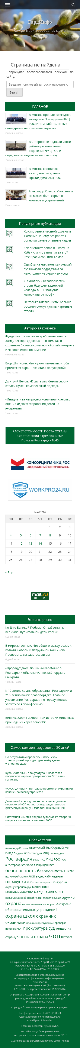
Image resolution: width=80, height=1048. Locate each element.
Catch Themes (61, 1040)
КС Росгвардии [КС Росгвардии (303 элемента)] (33, 853)
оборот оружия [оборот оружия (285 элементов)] (52, 897)
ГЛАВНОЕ (40, 106)
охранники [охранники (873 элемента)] (15, 922)
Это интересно (40, 619)
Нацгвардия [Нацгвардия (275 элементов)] (56, 853)
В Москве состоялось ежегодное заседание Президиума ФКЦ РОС (45, 173)
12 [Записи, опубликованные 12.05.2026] (21, 543)
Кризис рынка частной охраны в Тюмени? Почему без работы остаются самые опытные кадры (47, 235)
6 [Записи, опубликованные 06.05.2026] (30, 535)
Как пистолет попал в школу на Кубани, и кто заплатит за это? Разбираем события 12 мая (46, 252)
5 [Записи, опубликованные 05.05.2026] (21, 535)
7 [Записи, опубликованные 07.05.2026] (40, 535)
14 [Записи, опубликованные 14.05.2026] (40, 543)
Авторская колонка (40, 328)
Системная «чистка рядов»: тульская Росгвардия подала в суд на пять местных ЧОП (38, 818)
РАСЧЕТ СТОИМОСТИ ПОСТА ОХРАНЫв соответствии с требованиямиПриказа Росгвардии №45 (40, 435)
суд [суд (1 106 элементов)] (51, 928)
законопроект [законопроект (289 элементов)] (43, 882)
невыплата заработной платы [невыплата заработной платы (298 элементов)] (23, 897)
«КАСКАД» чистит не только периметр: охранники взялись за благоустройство (39, 790)
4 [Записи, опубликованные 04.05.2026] (11, 535)
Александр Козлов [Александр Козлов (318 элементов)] (16, 848)
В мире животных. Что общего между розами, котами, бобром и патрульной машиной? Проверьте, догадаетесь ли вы (38, 650)
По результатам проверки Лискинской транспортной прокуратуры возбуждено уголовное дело (32, 760)
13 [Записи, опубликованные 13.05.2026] (30, 543)
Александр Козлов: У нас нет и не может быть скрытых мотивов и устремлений (51, 195)
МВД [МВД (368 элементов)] (46, 853)
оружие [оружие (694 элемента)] (68, 897)
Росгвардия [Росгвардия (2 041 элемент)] (18, 858)
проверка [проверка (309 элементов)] (61, 923)
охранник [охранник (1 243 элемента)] (46, 916)
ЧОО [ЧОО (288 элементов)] (63, 859)
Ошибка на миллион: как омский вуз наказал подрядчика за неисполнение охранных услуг (48, 268)
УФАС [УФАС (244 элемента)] (36, 859)
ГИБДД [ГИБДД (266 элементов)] (9, 853)
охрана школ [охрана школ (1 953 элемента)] (20, 915)
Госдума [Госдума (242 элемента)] (18, 853)
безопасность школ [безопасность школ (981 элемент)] (55, 870)
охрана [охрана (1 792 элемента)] (13, 903)
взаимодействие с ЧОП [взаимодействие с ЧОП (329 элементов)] (20, 876)
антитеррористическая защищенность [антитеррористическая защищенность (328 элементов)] (30, 865)
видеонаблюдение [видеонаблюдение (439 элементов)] (49, 876)
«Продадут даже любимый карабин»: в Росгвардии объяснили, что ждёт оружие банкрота (35, 672)
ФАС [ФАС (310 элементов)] (42, 859)
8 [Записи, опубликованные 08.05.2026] (50, 535)
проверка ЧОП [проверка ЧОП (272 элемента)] (13, 928)
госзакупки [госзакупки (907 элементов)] (15, 881)
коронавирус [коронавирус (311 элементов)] (23, 887)
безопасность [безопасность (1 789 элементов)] (20, 870)
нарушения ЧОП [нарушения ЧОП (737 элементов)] (48, 891)
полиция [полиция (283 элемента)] (31, 922)
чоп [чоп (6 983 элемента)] (54, 936)
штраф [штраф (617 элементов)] (66, 937)
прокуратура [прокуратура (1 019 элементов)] (35, 928)
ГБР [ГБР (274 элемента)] (67, 848)
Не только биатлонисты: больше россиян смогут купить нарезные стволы (48, 306)
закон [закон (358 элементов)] (30, 882)
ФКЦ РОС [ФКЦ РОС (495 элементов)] (53, 859)
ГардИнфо (40, 22)
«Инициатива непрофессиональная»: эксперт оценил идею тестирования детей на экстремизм (38, 403)
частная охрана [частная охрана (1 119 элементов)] (32, 936)
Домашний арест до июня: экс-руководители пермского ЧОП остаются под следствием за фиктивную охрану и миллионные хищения (35, 804)
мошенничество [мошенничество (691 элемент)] (19, 891)
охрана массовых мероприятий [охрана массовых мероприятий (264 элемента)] (40, 904)
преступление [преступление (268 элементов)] (46, 922)
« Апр (9, 572)
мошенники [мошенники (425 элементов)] (40, 887)
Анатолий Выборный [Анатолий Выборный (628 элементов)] (46, 848)
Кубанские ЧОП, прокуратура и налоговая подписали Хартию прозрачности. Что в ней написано (35, 776)
